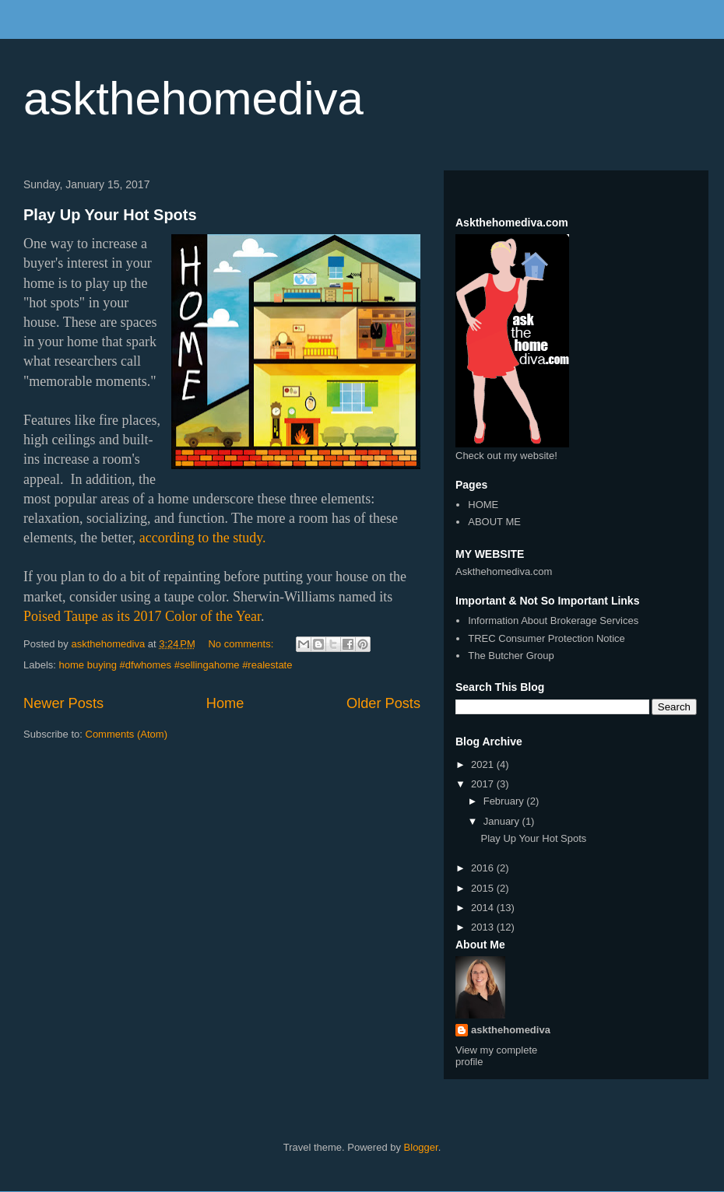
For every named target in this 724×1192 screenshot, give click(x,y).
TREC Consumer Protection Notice (546, 638)
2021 (484, 764)
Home (225, 703)
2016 (484, 868)
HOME (483, 504)
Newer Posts (63, 703)
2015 (484, 888)
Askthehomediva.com (503, 571)
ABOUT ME (494, 522)
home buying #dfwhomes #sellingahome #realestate (176, 665)
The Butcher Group (511, 655)
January (502, 821)
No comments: (242, 644)
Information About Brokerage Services (553, 620)
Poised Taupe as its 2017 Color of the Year (142, 616)
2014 (484, 907)
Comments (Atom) (126, 734)
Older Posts (383, 703)
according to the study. (204, 537)
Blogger (421, 1147)
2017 (484, 784)
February (505, 801)
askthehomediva (193, 98)
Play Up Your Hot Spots (110, 214)
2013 (484, 927)
